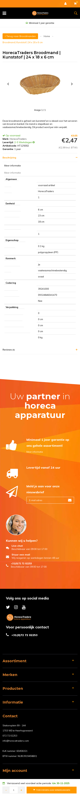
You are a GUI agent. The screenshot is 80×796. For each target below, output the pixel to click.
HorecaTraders (18, 138)
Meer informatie (34, 451)
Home (47, 36)
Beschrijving (9, 157)
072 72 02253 (10, 735)
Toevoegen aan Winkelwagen (51, 790)
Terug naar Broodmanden (20, 36)
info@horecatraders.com (16, 740)
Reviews (9, 349)
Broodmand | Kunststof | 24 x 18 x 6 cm (23, 42)
